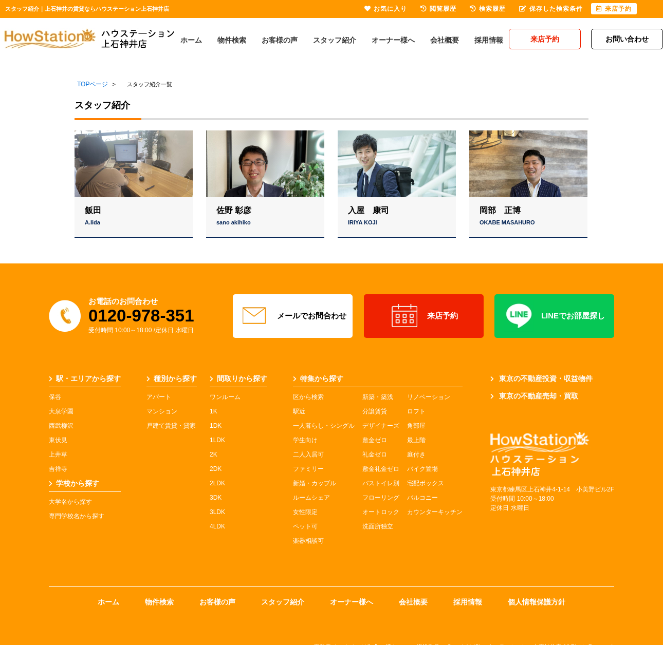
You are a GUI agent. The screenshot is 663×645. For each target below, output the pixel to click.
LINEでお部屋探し (554, 316)
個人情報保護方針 (536, 602)
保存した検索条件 (551, 8)
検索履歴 (488, 8)
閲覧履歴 (438, 8)
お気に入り (385, 8)
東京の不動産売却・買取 (534, 396)
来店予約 (424, 316)
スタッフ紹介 (334, 40)
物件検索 (231, 40)
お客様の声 (280, 40)
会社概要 (444, 40)
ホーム (191, 40)
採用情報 (488, 40)
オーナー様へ (393, 40)
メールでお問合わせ (293, 316)
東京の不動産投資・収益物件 (541, 378)
